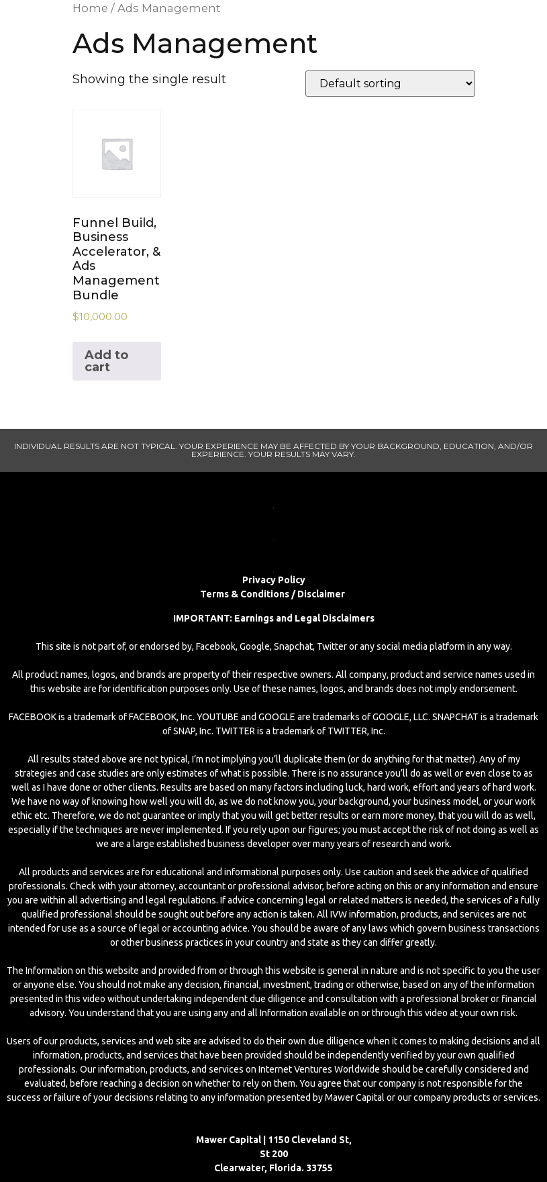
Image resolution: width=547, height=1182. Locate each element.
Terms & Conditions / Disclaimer (273, 594)
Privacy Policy (273, 580)
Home (90, 8)
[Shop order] (390, 83)
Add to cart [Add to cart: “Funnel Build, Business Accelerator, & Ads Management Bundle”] (106, 361)
